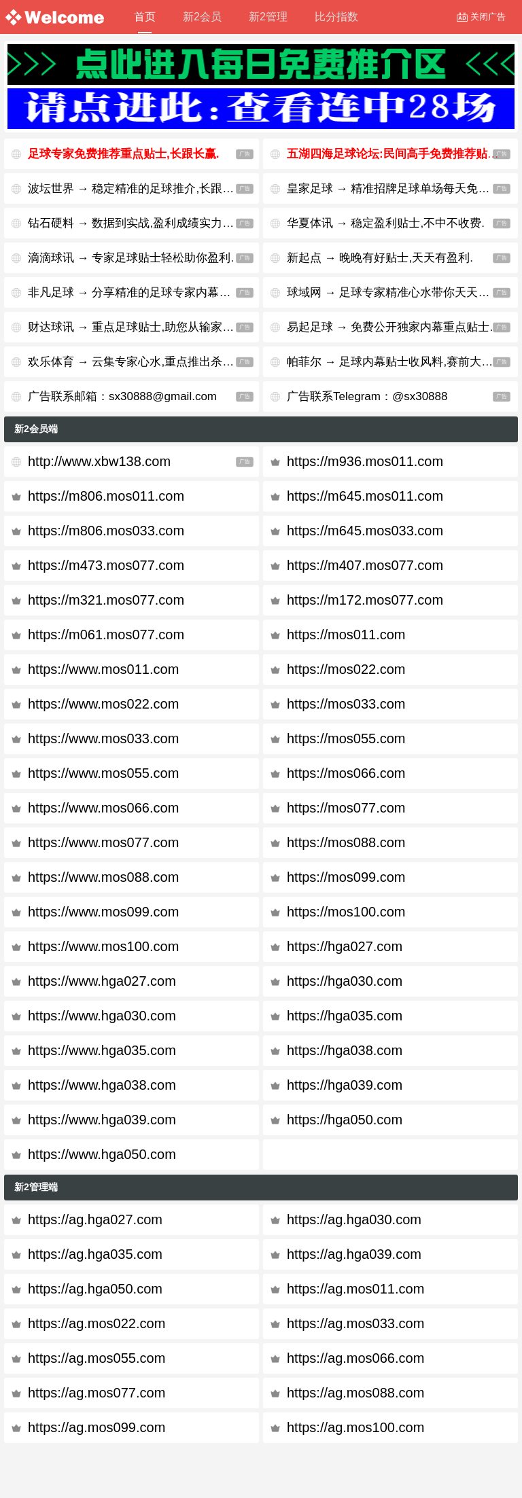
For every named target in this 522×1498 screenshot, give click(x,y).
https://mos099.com (346, 877)
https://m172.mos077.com (365, 599)
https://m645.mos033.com (365, 530)
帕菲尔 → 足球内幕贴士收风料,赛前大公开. (397, 361)
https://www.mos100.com (103, 946)
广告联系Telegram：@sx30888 (367, 396)
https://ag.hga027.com (95, 1219)
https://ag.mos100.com (355, 1427)
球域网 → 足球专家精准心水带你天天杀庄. (395, 292)
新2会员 (202, 16)
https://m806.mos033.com (106, 530)
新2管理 (268, 16)
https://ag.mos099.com (96, 1427)
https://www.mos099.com (103, 911)
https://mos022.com (346, 669)
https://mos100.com (346, 911)
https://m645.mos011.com (365, 495)
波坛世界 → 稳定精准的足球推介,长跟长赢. (138, 188)
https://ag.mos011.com (355, 1288)
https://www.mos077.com (103, 842)
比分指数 (336, 16)
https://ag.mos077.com (96, 1392)
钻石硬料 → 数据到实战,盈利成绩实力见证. (138, 223)
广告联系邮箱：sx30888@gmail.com (122, 396)
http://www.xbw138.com (99, 461)
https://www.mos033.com (103, 738)
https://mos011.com (346, 634)
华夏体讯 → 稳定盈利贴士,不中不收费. (386, 223)
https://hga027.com (344, 946)
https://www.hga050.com (102, 1154)
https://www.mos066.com (103, 807)
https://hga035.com (344, 1015)
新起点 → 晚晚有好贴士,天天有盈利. (380, 257)
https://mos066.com (346, 773)
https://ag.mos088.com (355, 1392)
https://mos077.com (346, 807)
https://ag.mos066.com (355, 1358)
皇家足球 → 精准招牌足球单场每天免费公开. (401, 188)
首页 (145, 22)
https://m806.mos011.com (106, 495)
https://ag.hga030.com (354, 1219)
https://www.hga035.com (102, 1050)
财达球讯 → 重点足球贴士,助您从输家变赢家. (143, 327)
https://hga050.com (344, 1119)
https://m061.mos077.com (106, 634)
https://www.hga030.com (102, 1015)
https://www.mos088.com (103, 877)
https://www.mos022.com (103, 703)
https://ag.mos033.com (355, 1323)
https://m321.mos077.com (106, 599)
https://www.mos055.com (103, 773)
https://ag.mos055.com (96, 1358)
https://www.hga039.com (102, 1119)
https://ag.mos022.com (96, 1323)
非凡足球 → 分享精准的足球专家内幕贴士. (136, 292)
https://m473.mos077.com (106, 565)
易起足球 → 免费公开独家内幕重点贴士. (390, 327)
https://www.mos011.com (103, 669)
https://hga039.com (344, 1084)
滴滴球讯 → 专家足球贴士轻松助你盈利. (131, 257)
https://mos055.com (346, 738)
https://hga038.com (344, 1050)
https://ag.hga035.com (95, 1254)
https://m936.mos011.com (365, 461)
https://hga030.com (344, 981)
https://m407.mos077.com (365, 565)
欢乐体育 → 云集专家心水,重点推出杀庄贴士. (143, 361)
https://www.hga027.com (102, 981)
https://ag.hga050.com (95, 1288)
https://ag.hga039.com (354, 1254)
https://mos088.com (346, 842)
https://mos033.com (346, 703)
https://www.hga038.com (102, 1084)
